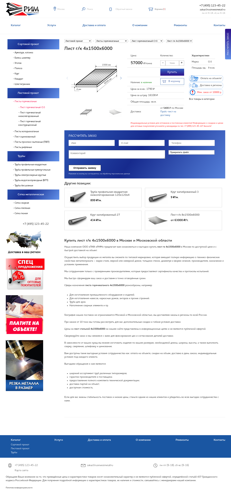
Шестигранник (22, 84)
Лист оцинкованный (25, 137)
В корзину (171, 81)
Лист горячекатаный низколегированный (29, 114)
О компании (139, 25)
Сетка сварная (22, 203)
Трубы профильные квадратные (30, 164)
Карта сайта (21, 470)
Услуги (51, 25)
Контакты (219, 25)
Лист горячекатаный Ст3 (32, 107)
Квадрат (19, 79)
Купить (172, 72)
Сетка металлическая (31, 194)
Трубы (21, 156)
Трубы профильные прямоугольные (32, 170)
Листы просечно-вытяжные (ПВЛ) (32, 142)
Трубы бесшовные (24, 185)
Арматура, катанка (24, 52)
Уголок (18, 63)
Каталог (16, 25)
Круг (17, 73)
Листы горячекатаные (26, 101)
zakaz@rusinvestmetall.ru (212, 9)
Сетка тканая (21, 213)
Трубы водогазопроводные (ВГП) (31, 180)
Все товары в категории (202, 99)
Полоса (18, 68)
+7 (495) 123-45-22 (212, 5)
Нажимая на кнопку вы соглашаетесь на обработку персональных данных (99, 174)
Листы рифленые (23, 147)
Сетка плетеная (22, 208)
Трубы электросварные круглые (30, 175)
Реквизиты (180, 25)
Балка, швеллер (22, 58)
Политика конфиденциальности (19, 488)
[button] (121, 78)
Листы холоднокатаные (27, 131)
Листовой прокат (28, 93)
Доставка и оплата (94, 25)
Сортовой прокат (28, 44)
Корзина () (160, 9)
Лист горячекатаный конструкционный (29, 123)
